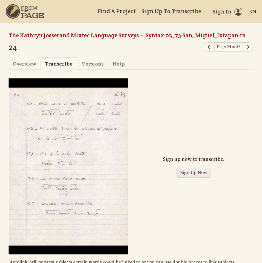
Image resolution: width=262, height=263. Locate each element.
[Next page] (248, 47)
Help (119, 63)
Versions (92, 63)
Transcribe (59, 63)
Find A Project (116, 11)
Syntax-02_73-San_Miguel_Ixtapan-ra (196, 35)
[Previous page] (209, 47)
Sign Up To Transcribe (171, 11)
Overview (24, 63)
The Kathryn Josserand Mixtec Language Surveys (74, 35)
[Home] (25, 11)
